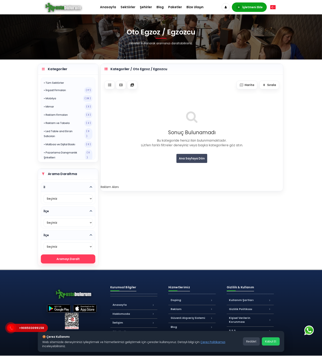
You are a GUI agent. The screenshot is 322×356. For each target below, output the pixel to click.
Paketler (175, 7)
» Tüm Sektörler (54, 83)
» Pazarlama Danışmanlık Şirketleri (68, 155)
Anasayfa (108, 7)
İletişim (134, 323)
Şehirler (146, 7)
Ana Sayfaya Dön (192, 158)
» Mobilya (68, 98)
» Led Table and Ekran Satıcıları (68, 134)
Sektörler (128, 7)
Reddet (251, 341)
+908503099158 (31, 328)
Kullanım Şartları (250, 300)
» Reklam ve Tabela (68, 123)
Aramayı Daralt (68, 259)
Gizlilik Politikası (250, 309)
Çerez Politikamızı (212, 342)
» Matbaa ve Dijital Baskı (68, 144)
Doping (192, 300)
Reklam (192, 309)
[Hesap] (226, 7)
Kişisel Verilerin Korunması (250, 320)
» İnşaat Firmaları (68, 90)
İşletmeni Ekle (249, 7)
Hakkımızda (134, 314)
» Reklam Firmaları (68, 115)
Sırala (269, 85)
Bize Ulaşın (195, 7)
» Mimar (68, 106)
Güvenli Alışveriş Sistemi (192, 318)
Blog (160, 7)
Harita (247, 85)
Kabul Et (270, 341)
